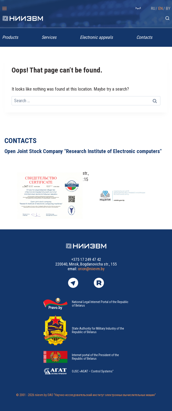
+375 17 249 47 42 (86, 259)
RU (153, 8)
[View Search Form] (167, 18)
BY (168, 8)
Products (12, 37)
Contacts (146, 37)
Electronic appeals (98, 37)
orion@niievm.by (91, 268)
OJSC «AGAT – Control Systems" (93, 371)
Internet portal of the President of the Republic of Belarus (95, 356)
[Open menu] (4, 8)
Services (50, 37)
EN (160, 8)
